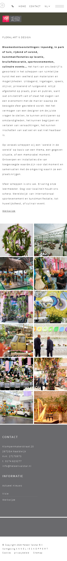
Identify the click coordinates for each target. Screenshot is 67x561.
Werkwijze (8, 210)
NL (47, 6)
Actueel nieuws (12, 485)
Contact (35, 6)
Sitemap (37, 552)
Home (22, 6)
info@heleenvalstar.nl (17, 466)
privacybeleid (21, 552)
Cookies (6, 552)
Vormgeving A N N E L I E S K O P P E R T (25, 548)
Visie (5, 493)
